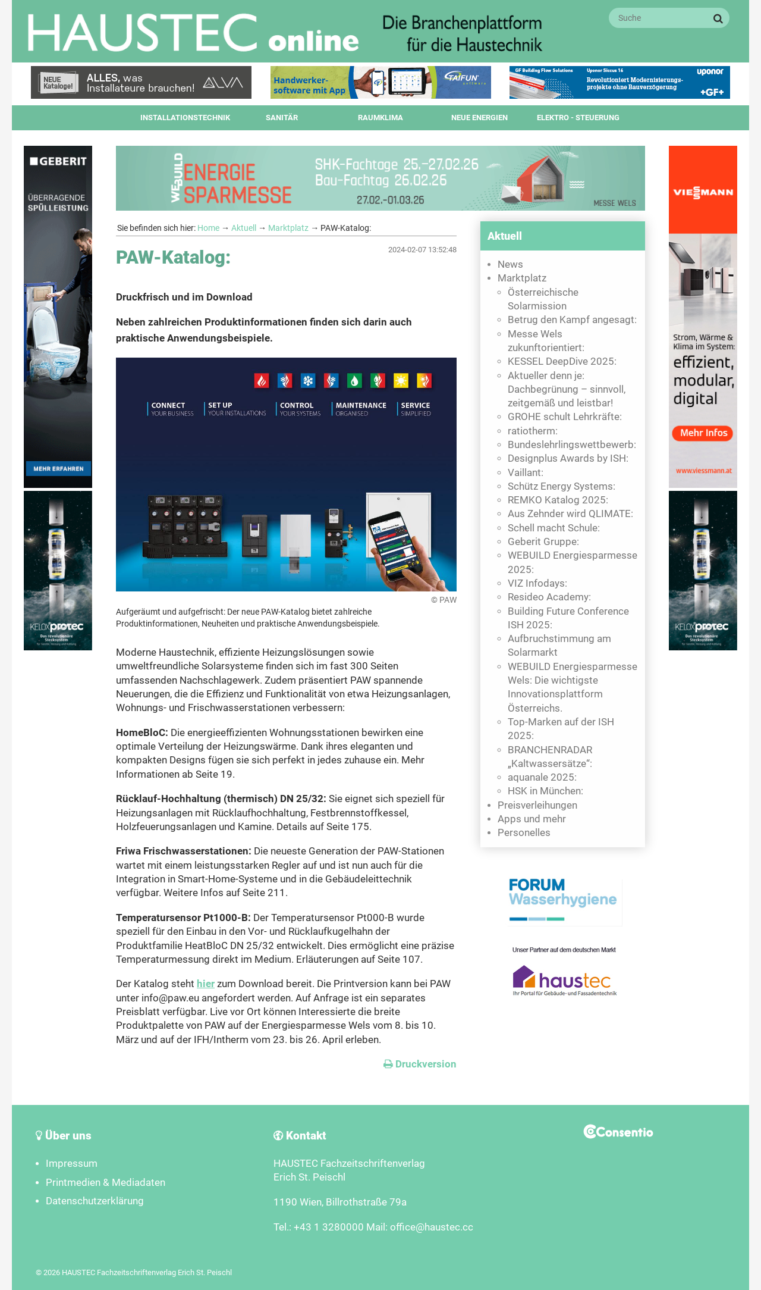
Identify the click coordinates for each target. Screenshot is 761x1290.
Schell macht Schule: (554, 528)
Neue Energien (479, 117)
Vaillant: (525, 472)
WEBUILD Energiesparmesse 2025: (572, 562)
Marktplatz (288, 228)
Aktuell (243, 228)
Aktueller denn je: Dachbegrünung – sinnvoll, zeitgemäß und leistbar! (566, 389)
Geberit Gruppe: (543, 541)
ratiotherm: (533, 431)
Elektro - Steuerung (578, 117)
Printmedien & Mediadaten (105, 1182)
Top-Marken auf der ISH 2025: (561, 728)
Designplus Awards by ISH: (568, 458)
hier (206, 984)
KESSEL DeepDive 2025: (562, 361)
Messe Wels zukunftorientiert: (546, 340)
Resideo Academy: (549, 597)
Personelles (524, 832)
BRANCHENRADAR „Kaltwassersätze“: (550, 756)
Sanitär (282, 117)
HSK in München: (545, 791)
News (510, 264)
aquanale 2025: (542, 777)
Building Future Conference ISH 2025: (568, 618)
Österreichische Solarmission (543, 299)
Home (208, 228)
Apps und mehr (532, 819)
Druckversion (420, 1064)
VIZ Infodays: (537, 583)
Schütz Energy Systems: (561, 486)
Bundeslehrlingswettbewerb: (572, 444)
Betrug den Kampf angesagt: (572, 319)
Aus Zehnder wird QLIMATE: (570, 513)
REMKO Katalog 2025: (558, 500)
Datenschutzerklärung (95, 1201)
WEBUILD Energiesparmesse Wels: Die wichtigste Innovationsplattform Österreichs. (572, 687)
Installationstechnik (185, 117)
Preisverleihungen (537, 805)
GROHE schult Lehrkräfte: (565, 416)
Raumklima (380, 117)
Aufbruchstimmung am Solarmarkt (559, 645)
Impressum (72, 1163)
